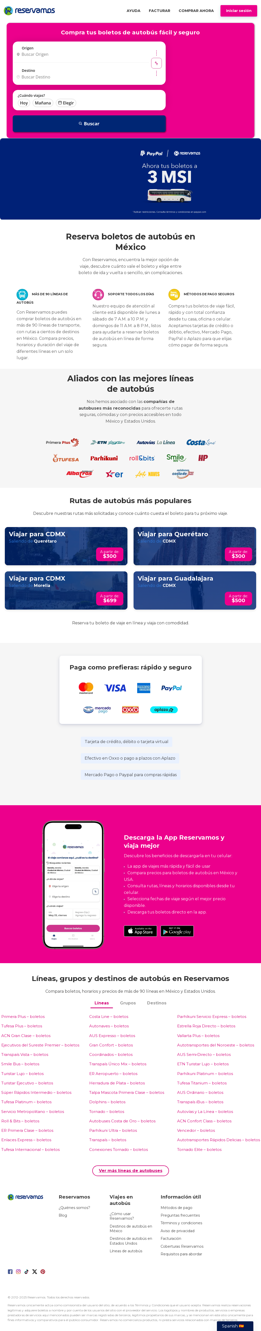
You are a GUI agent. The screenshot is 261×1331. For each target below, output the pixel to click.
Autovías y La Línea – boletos (205, 1111)
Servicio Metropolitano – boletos (32, 1111)
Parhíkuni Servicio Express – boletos (211, 1016)
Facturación (171, 1238)
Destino (28, 70)
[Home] (30, 10)
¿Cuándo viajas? (31, 95)
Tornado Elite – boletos (199, 1149)
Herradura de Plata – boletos (117, 1083)
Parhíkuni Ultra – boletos (113, 1130)
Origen (28, 48)
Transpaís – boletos (107, 1140)
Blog (63, 1215)
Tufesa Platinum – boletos (26, 1102)
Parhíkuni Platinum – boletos (205, 1073)
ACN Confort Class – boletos (204, 1121)
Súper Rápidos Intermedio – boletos (36, 1092)
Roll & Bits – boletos (20, 1121)
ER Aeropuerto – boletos (113, 1073)
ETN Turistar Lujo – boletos (203, 1064)
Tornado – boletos (106, 1111)
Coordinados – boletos (111, 1054)
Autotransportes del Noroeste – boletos (215, 1045)
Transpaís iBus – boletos (200, 1102)
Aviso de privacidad (177, 1231)
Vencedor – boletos (196, 1130)
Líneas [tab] (102, 1003)
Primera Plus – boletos (23, 1016)
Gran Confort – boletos (111, 1045)
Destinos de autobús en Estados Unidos (131, 1240)
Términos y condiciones (181, 1223)
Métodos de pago (176, 1207)
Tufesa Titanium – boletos (202, 1083)
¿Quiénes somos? (74, 1207)
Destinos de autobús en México (131, 1228)
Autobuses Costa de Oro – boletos (122, 1121)
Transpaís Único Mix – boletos (117, 1064)
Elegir (66, 103)
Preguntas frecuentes (180, 1215)
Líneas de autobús (126, 1251)
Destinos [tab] (156, 1003)
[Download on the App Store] (140, 931)
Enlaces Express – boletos (26, 1140)
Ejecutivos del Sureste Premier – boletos (40, 1045)
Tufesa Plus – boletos (21, 1026)
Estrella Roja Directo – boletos (206, 1026)
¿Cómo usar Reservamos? (122, 1216)
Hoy (24, 103)
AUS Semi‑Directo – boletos (204, 1054)
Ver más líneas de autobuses (130, 1170)
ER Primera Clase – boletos (27, 1130)
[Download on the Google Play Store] (177, 931)
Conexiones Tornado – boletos (118, 1149)
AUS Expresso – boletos (112, 1035)
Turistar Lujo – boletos (22, 1073)
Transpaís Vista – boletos (24, 1054)
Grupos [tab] (128, 1003)
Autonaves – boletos (109, 1026)
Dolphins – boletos (107, 1102)
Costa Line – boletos (108, 1016)
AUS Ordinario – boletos (200, 1092)
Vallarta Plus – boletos (198, 1035)
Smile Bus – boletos (20, 1064)
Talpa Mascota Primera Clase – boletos (126, 1092)
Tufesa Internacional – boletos (30, 1149)
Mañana (43, 103)
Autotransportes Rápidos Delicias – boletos (218, 1140)
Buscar (89, 123)
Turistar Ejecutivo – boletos (27, 1083)
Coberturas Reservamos (182, 1246)
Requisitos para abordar (181, 1254)
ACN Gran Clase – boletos (25, 1035)
